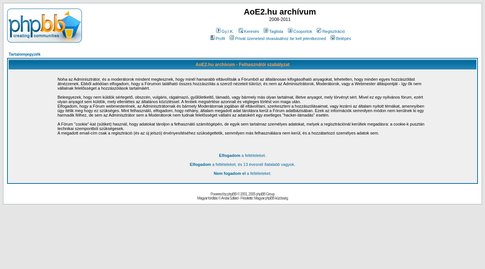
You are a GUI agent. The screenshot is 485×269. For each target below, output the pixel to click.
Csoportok (300, 31)
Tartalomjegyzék (24, 54)
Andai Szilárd (229, 198)
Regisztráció (331, 31)
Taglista (273, 31)
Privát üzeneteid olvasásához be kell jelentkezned (278, 38)
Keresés (249, 31)
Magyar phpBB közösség (271, 198)
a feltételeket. (242, 155)
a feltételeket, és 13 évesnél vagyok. (242, 164)
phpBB (232, 194)
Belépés (341, 38)
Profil (217, 38)
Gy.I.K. (225, 31)
